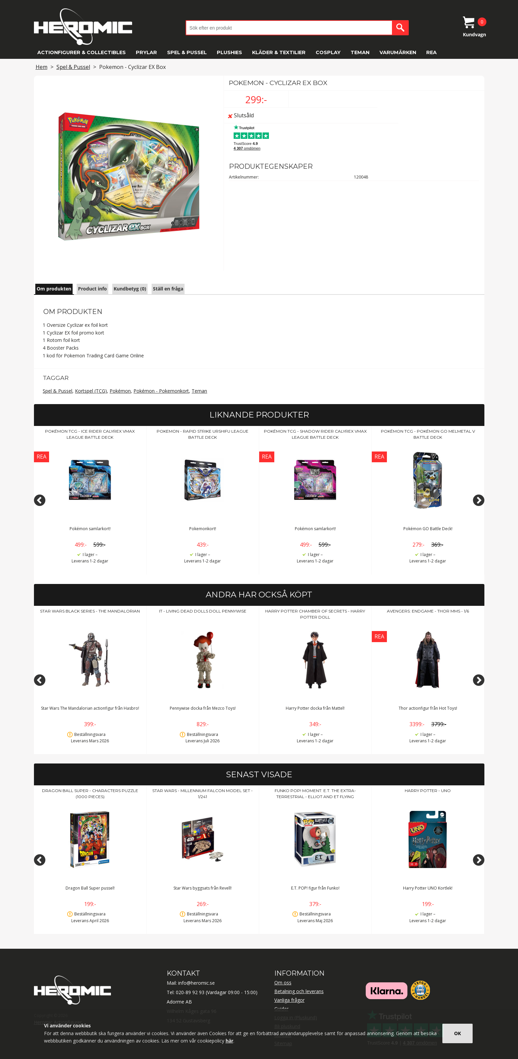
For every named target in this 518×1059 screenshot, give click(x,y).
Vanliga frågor (289, 1000)
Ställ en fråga (168, 288)
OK (457, 1033)
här (229, 1040)
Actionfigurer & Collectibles (81, 52)
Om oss (282, 982)
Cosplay (328, 52)
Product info (92, 288)
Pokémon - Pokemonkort (161, 391)
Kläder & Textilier (279, 52)
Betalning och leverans (299, 991)
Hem (41, 67)
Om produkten (54, 288)
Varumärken (398, 52)
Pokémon (120, 391)
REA (431, 52)
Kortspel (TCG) (91, 391)
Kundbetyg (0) (130, 288)
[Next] (478, 500)
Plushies (229, 52)
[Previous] (39, 500)
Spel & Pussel (187, 52)
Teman (360, 52)
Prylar (146, 52)
